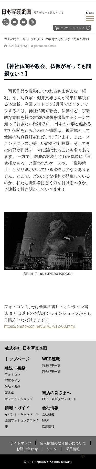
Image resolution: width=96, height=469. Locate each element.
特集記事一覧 (51, 365)
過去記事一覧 (51, 371)
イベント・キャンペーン (22, 414)
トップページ (17, 359)
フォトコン (12, 374)
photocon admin (45, 46)
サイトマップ (20, 443)
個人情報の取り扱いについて (63, 443)
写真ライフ (12, 380)
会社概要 (48, 414)
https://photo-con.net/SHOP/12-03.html (39, 326)
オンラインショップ (19, 399)
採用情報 (48, 426)
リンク (51, 449)
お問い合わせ (27, 449)
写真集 (9, 393)
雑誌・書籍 (12, 387)
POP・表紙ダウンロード (59, 399)
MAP (45, 420)
